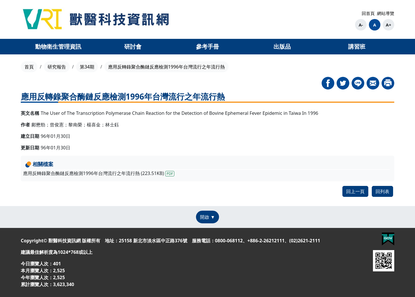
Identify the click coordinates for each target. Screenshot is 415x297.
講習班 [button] (356, 46)
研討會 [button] (133, 46)
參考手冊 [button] (207, 46)
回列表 (382, 191)
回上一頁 (355, 191)
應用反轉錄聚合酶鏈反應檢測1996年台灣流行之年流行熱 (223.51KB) (98, 173)
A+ (388, 25)
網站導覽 (385, 13)
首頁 (29, 67)
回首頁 (368, 13)
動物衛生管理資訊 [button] (58, 46)
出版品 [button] (282, 46)
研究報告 (57, 67)
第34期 (87, 67)
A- (361, 25)
